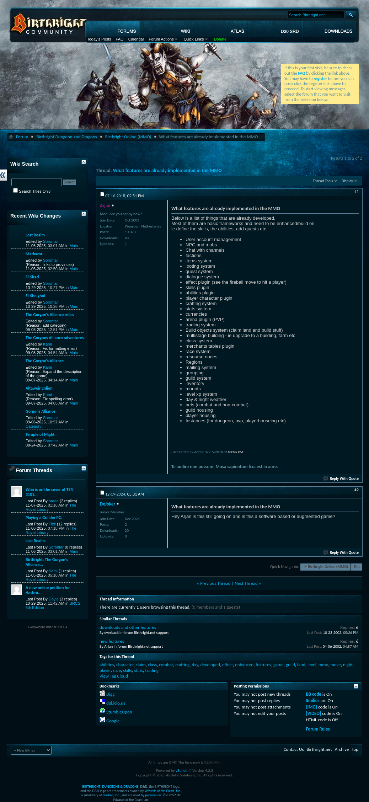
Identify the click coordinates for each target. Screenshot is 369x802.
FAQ (120, 39)
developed (210, 664)
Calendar (136, 39)
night (348, 664)
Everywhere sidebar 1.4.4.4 (47, 627)
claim (141, 664)
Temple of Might (40, 434)
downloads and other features (128, 627)
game (278, 664)
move (335, 664)
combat (166, 664)
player (105, 670)
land (301, 664)
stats (138, 670)
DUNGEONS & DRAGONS (120, 786)
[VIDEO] (313, 713)
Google (112, 720)
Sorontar (50, 241)
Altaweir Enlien (39, 388)
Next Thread (246, 583)
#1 (356, 191)
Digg (110, 694)
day (195, 664)
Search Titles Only (31, 191)
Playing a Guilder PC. (44, 517)
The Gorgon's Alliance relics (50, 314)
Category (34, 426)
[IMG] (311, 707)
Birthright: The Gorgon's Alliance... (47, 562)
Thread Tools (323, 180)
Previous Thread (215, 583)
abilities (107, 664)
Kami (47, 344)
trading (152, 670)
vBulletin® (184, 770)
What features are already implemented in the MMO (167, 170)
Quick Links (194, 39)
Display (347, 180)
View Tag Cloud (114, 676)
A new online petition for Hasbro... (48, 590)
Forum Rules (318, 729)
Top (356, 567)
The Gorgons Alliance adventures (55, 337)
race (117, 670)
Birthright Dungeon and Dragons (66, 136)
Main (74, 246)
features (263, 664)
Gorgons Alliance (40, 411)
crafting (182, 664)
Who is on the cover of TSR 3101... (49, 492)
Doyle (54, 599)
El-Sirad (32, 276)
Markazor (34, 253)
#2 (356, 489)
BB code (313, 694)
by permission (151, 795)
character (125, 664)
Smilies (313, 700)
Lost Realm (35, 234)
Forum (22, 136)
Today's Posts (99, 39)
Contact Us (293, 749)
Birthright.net (319, 749)
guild (290, 664)
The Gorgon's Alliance (45, 360)
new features (112, 641)
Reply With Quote (341, 478)
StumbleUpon (119, 712)
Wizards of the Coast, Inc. (163, 790)
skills (127, 670)
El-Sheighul (35, 295)
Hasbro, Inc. (111, 795)
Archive (342, 749)
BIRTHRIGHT (91, 786)
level (312, 664)
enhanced (244, 664)
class (152, 664)
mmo (323, 664)
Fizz (52, 524)
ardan (54, 501)
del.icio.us (115, 703)
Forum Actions (161, 39)
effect (227, 664)
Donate (220, 39)
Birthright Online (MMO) (128, 136)
